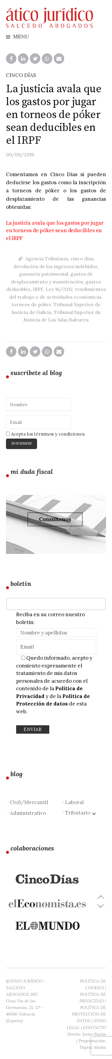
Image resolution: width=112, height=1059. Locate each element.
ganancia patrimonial (43, 274)
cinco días (82, 259)
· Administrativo (26, 813)
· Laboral (73, 802)
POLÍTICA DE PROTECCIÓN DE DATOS (89, 1014)
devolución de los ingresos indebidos (55, 266)
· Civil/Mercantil (27, 802)
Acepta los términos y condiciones (45, 434)
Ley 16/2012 (59, 289)
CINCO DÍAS (21, 75)
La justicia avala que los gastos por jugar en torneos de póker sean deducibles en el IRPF (54, 230)
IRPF (38, 289)
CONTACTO (94, 1027)
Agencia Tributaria (46, 259)
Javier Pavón (94, 1034)
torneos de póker (31, 304)
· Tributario (79, 812)
